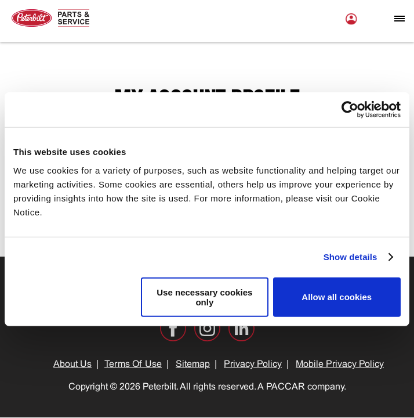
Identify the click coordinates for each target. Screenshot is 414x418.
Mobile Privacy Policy (340, 364)
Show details (350, 257)
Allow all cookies (337, 297)
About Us (72, 364)
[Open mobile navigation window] (399, 19)
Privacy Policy (253, 364)
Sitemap (193, 364)
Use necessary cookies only (204, 297)
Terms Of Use (133, 364)
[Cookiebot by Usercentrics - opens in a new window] (350, 109)
